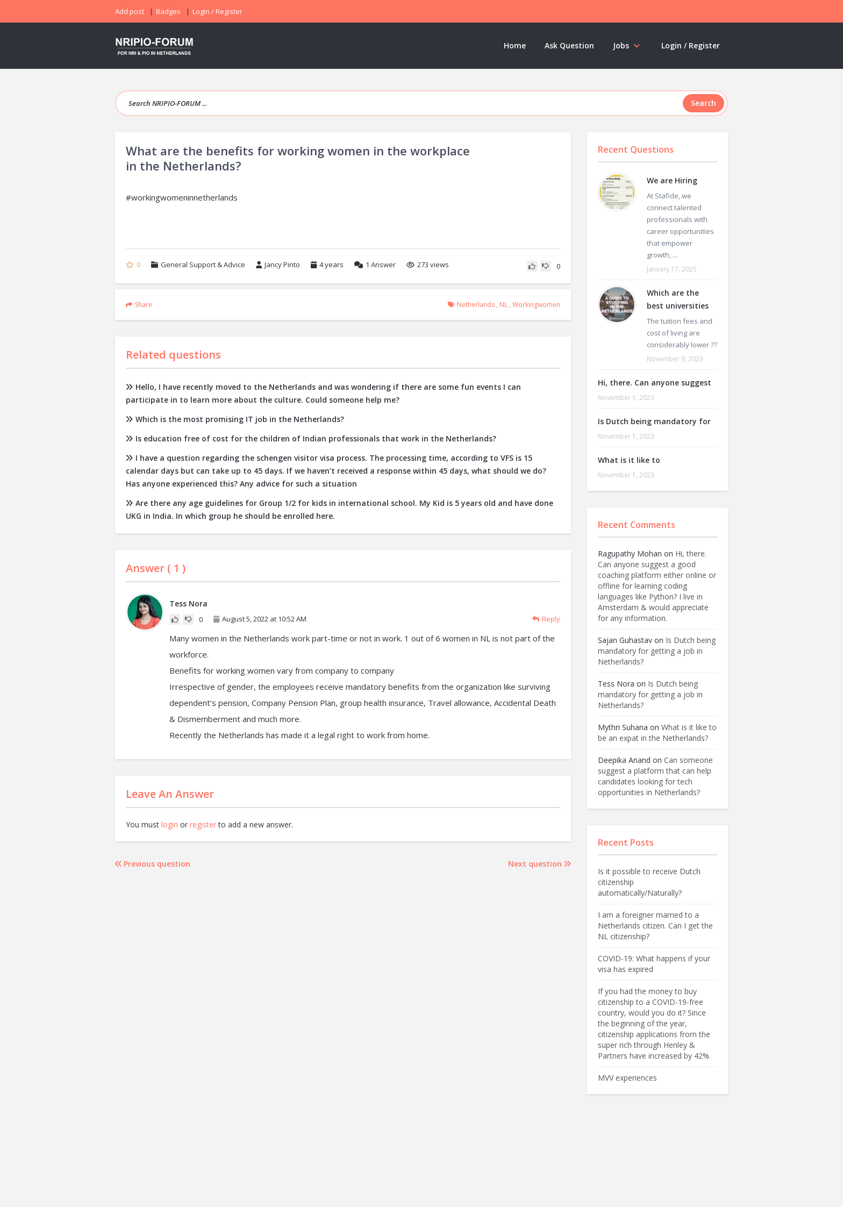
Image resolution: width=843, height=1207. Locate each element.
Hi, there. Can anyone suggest (654, 382)
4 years (331, 264)
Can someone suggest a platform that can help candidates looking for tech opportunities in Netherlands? (655, 776)
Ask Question (569, 45)
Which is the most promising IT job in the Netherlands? (235, 419)
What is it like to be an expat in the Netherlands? (657, 732)
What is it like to (629, 460)
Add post (129, 11)
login (169, 824)
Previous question (152, 864)
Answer (375, 264)
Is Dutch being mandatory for (654, 421)
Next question (539, 864)
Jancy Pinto (278, 264)
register (203, 824)
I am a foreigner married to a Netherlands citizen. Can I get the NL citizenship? (655, 925)
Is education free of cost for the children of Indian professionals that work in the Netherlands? (311, 438)
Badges (168, 11)
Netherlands (476, 304)
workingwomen (536, 304)
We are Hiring (672, 180)
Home (515, 45)
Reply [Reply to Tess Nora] (546, 619)
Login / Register (690, 45)
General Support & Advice (203, 264)
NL (503, 304)
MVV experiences (627, 1078)
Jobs (627, 45)
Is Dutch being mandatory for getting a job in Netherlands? (657, 651)
